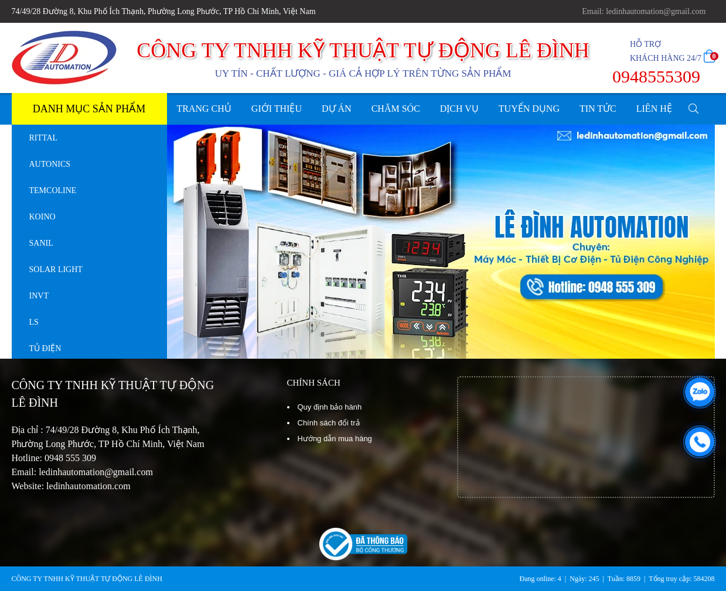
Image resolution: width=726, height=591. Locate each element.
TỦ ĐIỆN (45, 348)
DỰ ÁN (337, 109)
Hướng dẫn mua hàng (335, 438)
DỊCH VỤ (459, 109)
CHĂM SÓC (395, 109)
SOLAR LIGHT (56, 269)
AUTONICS (50, 164)
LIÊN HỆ (654, 109)
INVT (39, 295)
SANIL (41, 243)
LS (34, 322)
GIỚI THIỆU (276, 109)
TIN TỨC (598, 109)
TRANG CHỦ (204, 109)
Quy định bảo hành (330, 407)
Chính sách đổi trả (329, 422)
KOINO (42, 216)
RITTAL (43, 137)
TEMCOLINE (53, 190)
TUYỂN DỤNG (529, 109)
